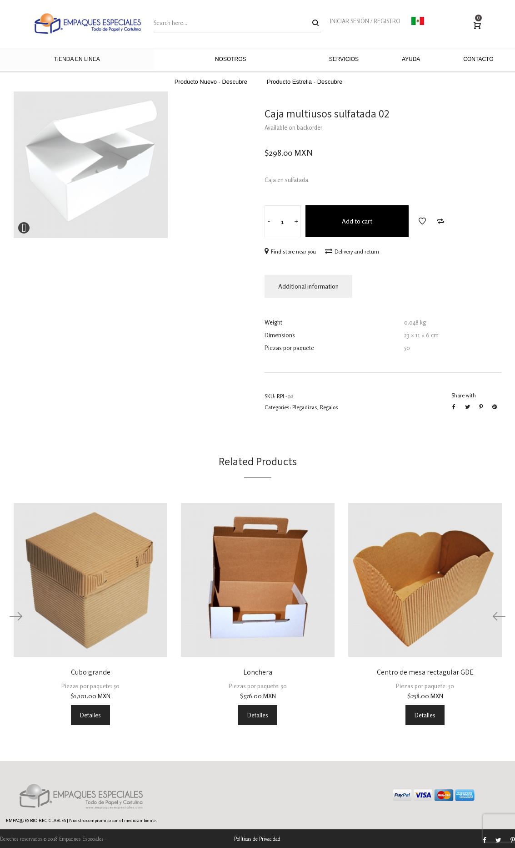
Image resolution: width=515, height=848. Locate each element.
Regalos (329, 407)
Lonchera (257, 672)
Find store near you (290, 251)
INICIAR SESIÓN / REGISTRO (365, 21)
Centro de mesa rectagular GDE (425, 672)
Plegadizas (304, 407)
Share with (463, 395)
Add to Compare (440, 221)
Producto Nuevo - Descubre (211, 81)
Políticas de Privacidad (257, 839)
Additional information (308, 286)
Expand (24, 228)
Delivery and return (352, 251)
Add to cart (357, 221)
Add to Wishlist (422, 221)
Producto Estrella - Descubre (304, 81)
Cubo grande (90, 672)
